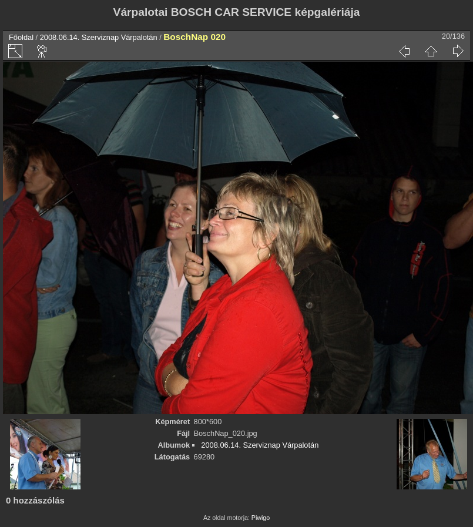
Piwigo (260, 517)
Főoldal (21, 37)
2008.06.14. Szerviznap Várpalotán (98, 37)
